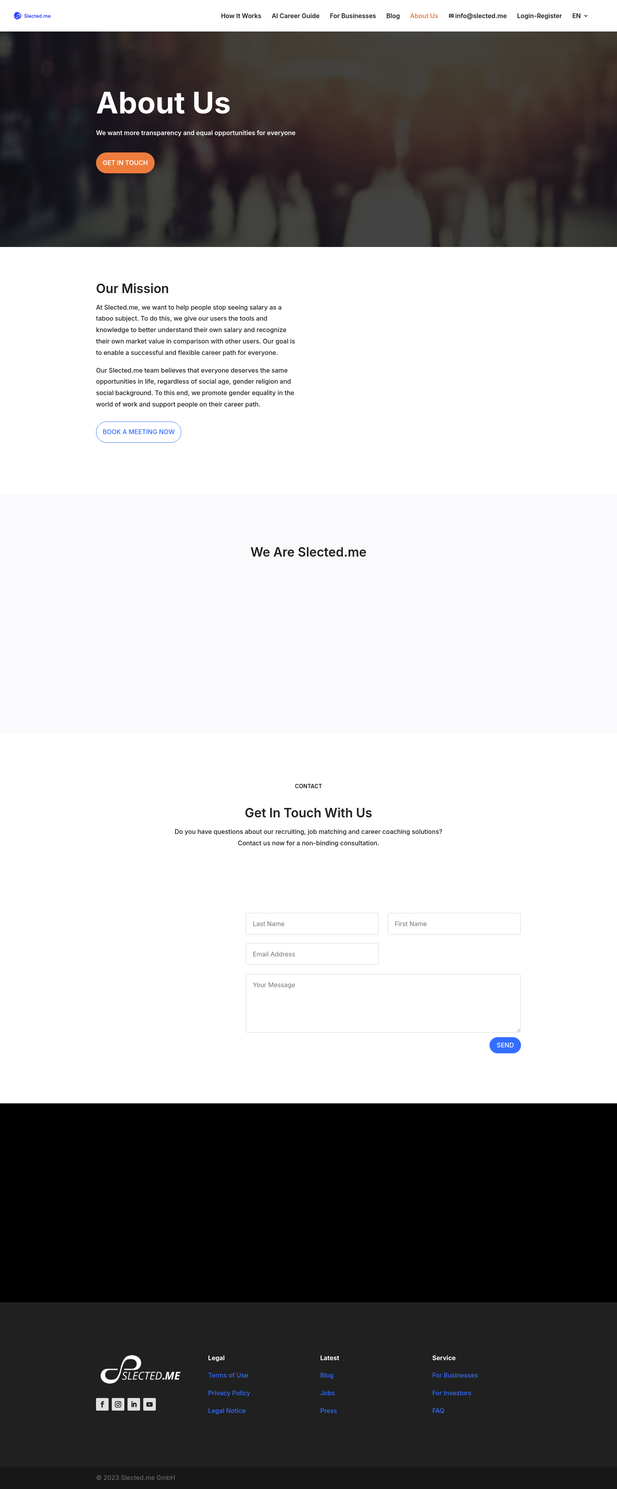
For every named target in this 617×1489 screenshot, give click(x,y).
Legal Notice (227, 1411)
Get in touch (125, 163)
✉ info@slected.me (478, 16)
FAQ (438, 1411)
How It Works (241, 16)
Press (328, 1411)
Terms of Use (228, 1375)
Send (505, 1045)
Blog (393, 16)
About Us (424, 16)
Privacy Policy (229, 1393)
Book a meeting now (139, 432)
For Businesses (353, 16)
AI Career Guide (296, 16)
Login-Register (539, 16)
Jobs (327, 1393)
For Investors (451, 1393)
